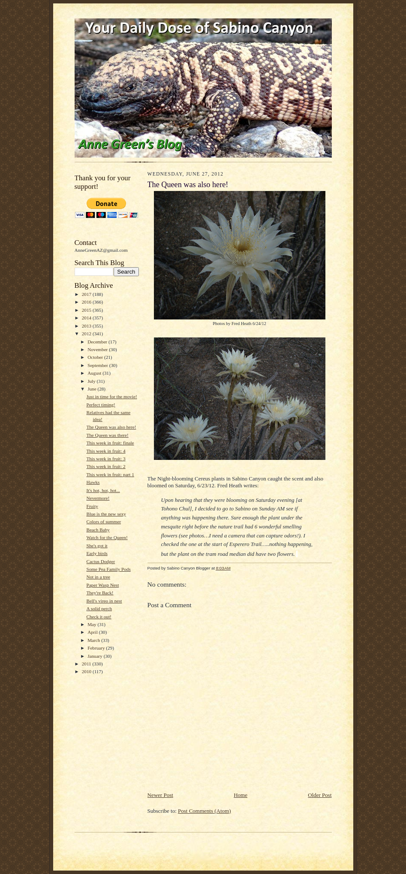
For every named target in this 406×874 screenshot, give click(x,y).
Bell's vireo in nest (104, 600)
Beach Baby (97, 529)
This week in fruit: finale (110, 442)
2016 (87, 301)
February (96, 647)
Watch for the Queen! (106, 537)
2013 (87, 325)
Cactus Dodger (100, 561)
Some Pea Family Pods (108, 569)
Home (240, 795)
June (92, 388)
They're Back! (99, 592)
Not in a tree (98, 576)
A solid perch (99, 608)
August (94, 373)
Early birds (96, 553)
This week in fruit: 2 (105, 466)
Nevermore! (97, 498)
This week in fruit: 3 (105, 458)
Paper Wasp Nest (102, 585)
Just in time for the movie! (111, 396)
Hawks (92, 482)
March (94, 640)
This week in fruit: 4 (105, 450)
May (92, 624)
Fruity (92, 506)
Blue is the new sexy (106, 513)
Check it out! (98, 616)
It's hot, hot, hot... (103, 490)
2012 (87, 333)
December (97, 341)
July (91, 381)
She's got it (96, 545)
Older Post (319, 795)
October (95, 357)
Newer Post (160, 795)
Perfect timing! (100, 404)
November (98, 349)
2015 (87, 310)
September (98, 365)
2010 (87, 671)
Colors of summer (103, 521)
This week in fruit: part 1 (110, 474)
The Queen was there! (107, 435)
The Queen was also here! (111, 427)
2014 (87, 317)
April (93, 632)
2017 (87, 294)
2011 (87, 663)
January (95, 656)
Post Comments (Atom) (204, 811)
